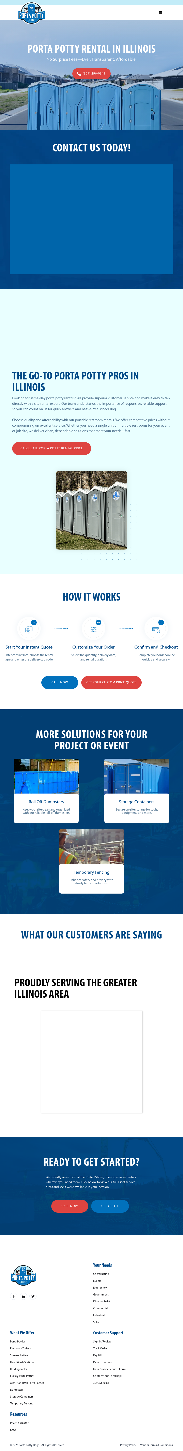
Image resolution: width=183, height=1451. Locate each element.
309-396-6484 (101, 1383)
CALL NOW (59, 682)
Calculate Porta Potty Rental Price (51, 448)
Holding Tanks (18, 1369)
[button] (160, 12)
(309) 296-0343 (94, 73)
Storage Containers (21, 1397)
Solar (96, 1322)
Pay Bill (97, 1355)
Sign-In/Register (102, 1341)
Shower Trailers (19, 1355)
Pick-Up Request (103, 1362)
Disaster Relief (101, 1301)
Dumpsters (17, 1390)
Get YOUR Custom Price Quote (111, 682)
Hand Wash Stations (22, 1362)
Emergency (100, 1288)
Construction (101, 1274)
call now (69, 1206)
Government (101, 1294)
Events (97, 1281)
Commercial (100, 1308)
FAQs (13, 1430)
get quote (110, 1206)
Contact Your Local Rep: (107, 1376)
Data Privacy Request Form (109, 1369)
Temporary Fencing (21, 1403)
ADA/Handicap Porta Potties (27, 1383)
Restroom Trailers (20, 1348)
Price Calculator (19, 1423)
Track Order (100, 1348)
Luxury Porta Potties (22, 1376)
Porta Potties (18, 1341)
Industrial (99, 1315)
